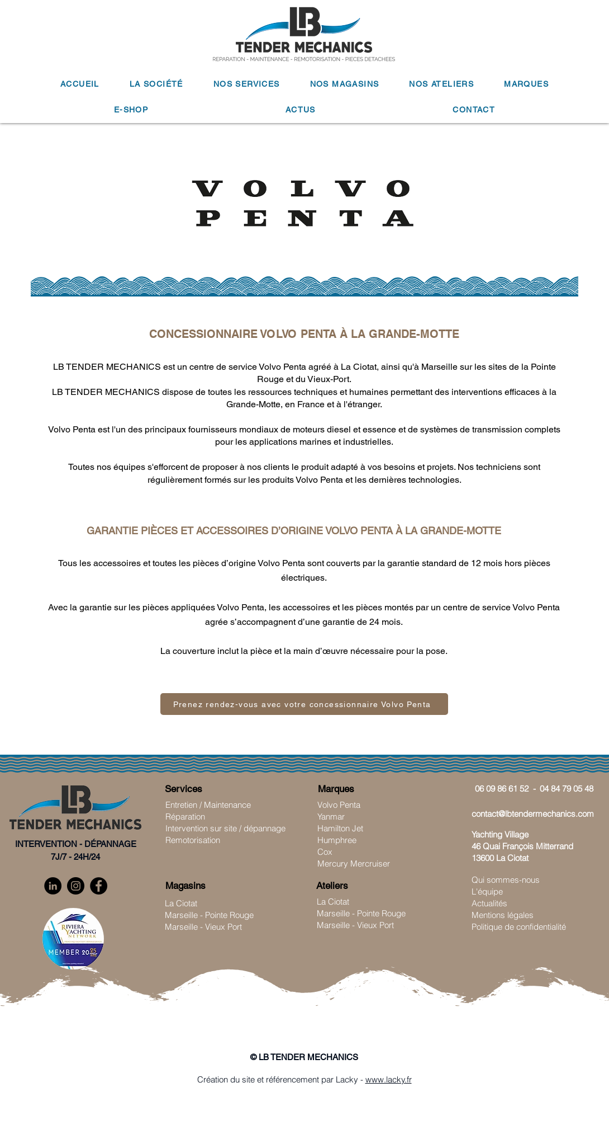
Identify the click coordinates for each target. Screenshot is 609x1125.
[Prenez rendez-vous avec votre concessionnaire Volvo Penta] (304, 704)
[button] (156, 84)
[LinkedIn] (52, 886)
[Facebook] (98, 886)
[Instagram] (75, 886)
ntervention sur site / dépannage (227, 828)
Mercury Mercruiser (353, 863)
